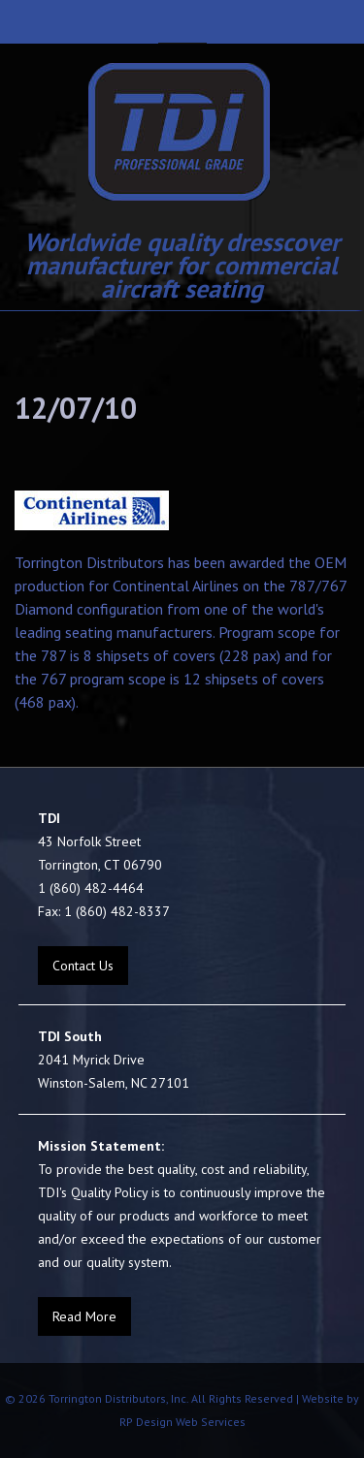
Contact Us (83, 965)
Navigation (182, 22)
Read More (84, 1316)
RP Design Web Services (182, 1421)
